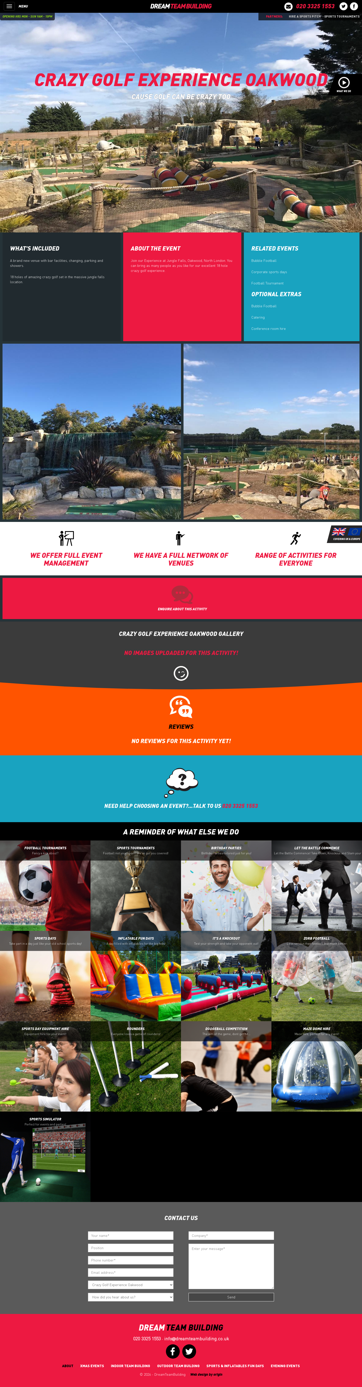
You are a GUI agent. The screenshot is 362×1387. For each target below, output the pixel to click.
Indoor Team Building (130, 1366)
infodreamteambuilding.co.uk (196, 1338)
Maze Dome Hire (317, 1031)
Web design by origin (206, 1374)
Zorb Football (317, 941)
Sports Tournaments (341, 16)
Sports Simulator (45, 1121)
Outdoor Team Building (178, 1366)
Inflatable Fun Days (135, 941)
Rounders (135, 1031)
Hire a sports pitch (305, 16)
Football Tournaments (45, 850)
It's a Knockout (226, 941)
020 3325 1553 (147, 1338)
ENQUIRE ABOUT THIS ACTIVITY (182, 609)
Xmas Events (92, 1366)
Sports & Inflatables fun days (235, 1366)
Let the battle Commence (318, 850)
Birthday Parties (226, 850)
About (67, 1366)
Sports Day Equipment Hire (45, 1031)
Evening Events (285, 1366)
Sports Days (45, 941)
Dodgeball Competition (226, 1031)
